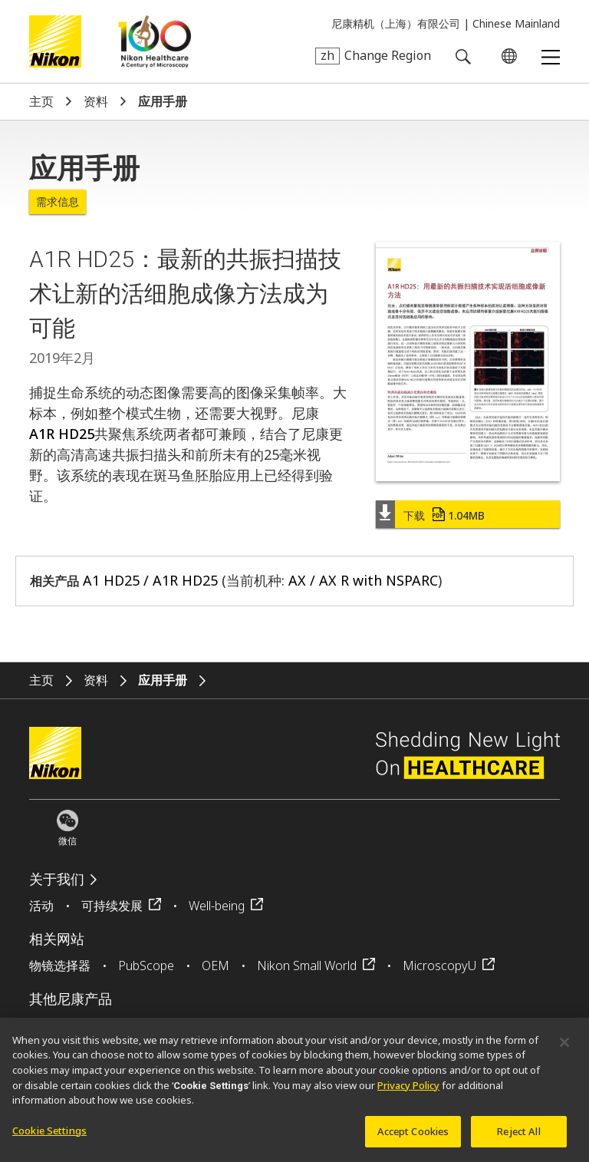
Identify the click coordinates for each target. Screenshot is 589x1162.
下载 (444, 515)
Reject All (518, 1137)
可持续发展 (112, 905)
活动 (41, 905)
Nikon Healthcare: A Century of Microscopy (154, 41)
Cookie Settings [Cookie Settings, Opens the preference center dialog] (49, 1136)
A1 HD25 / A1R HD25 (150, 580)
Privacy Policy (408, 1091)
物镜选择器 (59, 965)
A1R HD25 (61, 433)
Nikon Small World (307, 965)
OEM (215, 965)
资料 (96, 101)
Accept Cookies (413, 1137)
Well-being (217, 905)
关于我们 (56, 879)
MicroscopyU (439, 965)
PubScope (146, 965)
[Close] (564, 1048)
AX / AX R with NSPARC (363, 580)
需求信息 (57, 202)
